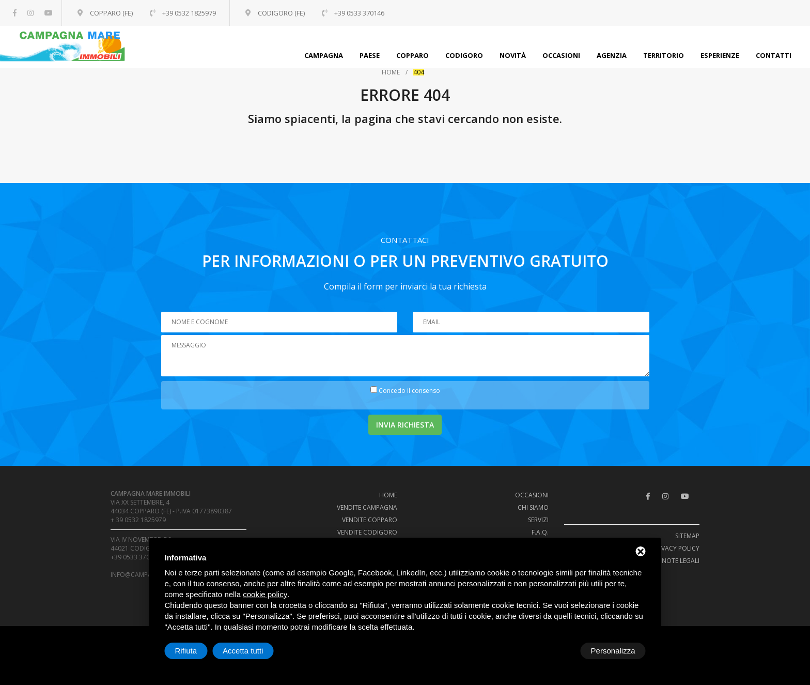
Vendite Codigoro (367, 532)
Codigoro (464, 55)
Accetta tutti (615, 650)
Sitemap (687, 535)
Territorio (663, 55)
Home (391, 72)
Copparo (412, 55)
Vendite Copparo (369, 519)
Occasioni (561, 55)
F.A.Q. (540, 532)
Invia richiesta (405, 425)
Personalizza (197, 650)
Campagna (323, 55)
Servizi (538, 519)
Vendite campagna (367, 507)
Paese (370, 55)
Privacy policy (675, 548)
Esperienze (719, 55)
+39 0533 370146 (136, 557)
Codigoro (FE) (281, 13)
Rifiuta (558, 650)
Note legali (680, 560)
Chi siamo (533, 507)
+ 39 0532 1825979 (138, 519)
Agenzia (612, 55)
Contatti (773, 55)
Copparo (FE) (109, 13)
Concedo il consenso (409, 390)
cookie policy (265, 594)
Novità (513, 55)
